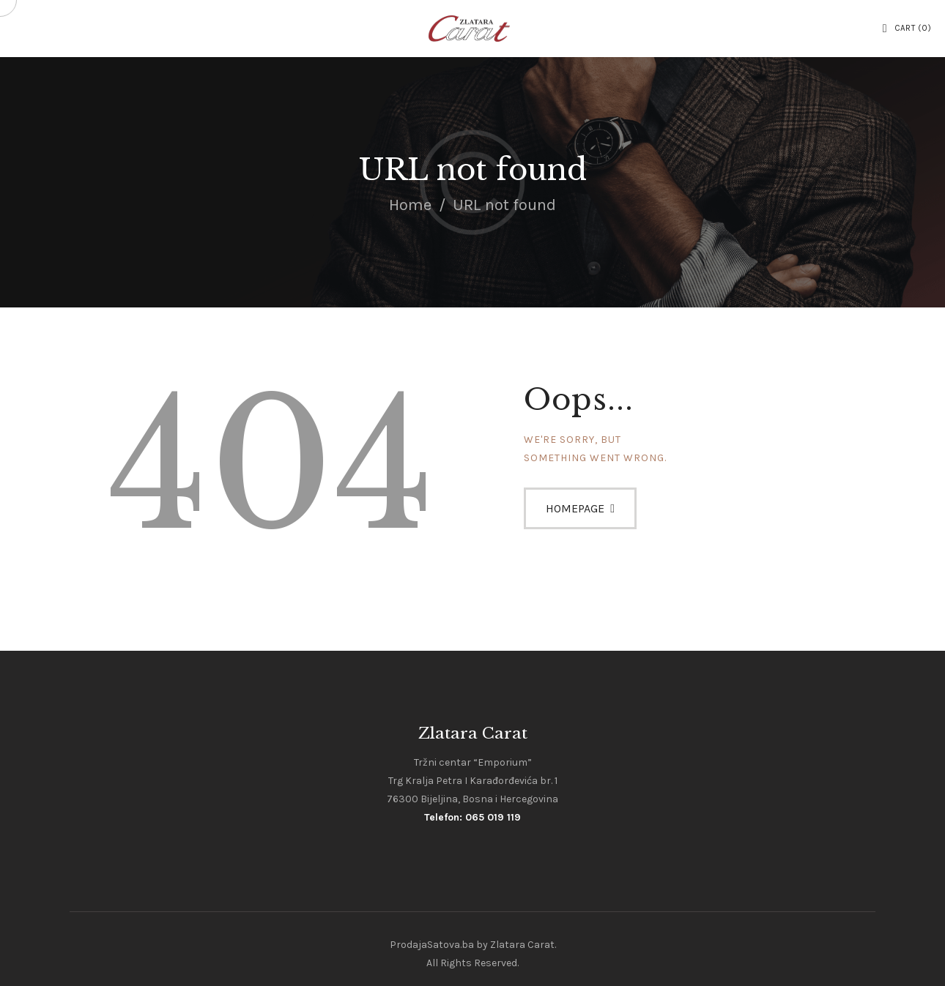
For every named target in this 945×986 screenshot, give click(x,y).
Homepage (575, 508)
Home (410, 204)
